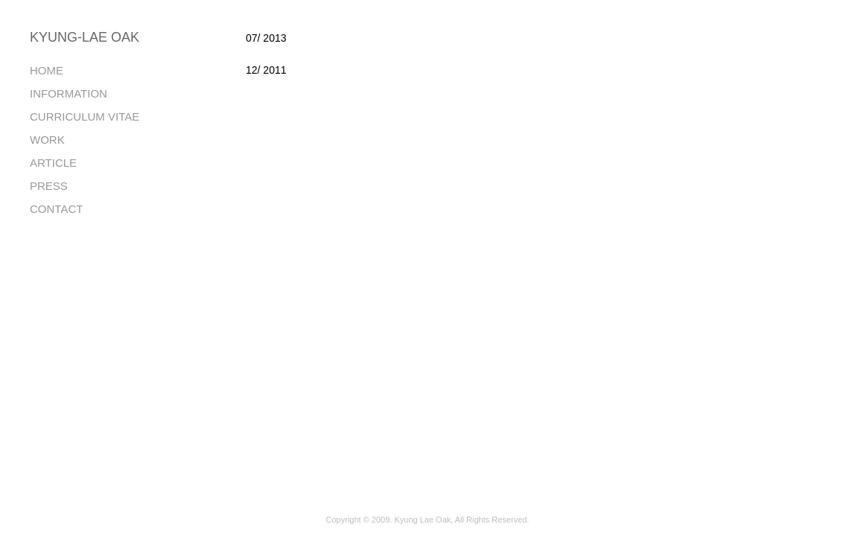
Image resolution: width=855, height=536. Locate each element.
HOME (46, 70)
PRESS (49, 185)
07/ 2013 (266, 38)
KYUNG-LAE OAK (84, 37)
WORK (47, 139)
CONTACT (56, 208)
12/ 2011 (266, 70)
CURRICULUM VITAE (84, 116)
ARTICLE (53, 162)
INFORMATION (68, 93)
